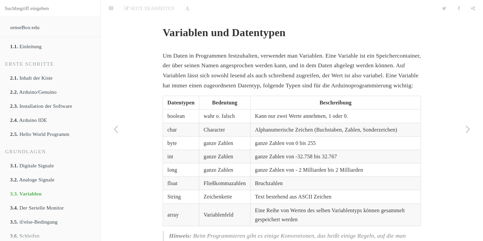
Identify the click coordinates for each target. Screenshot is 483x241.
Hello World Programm (39, 134)
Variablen (26, 193)
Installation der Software (41, 106)
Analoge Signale (32, 179)
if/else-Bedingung (34, 222)
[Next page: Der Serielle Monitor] (468, 129)
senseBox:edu (25, 27)
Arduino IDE (28, 120)
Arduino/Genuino (33, 92)
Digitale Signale (32, 165)
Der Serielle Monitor (37, 208)
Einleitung (26, 46)
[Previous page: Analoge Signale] (116, 129)
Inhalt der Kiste (31, 78)
